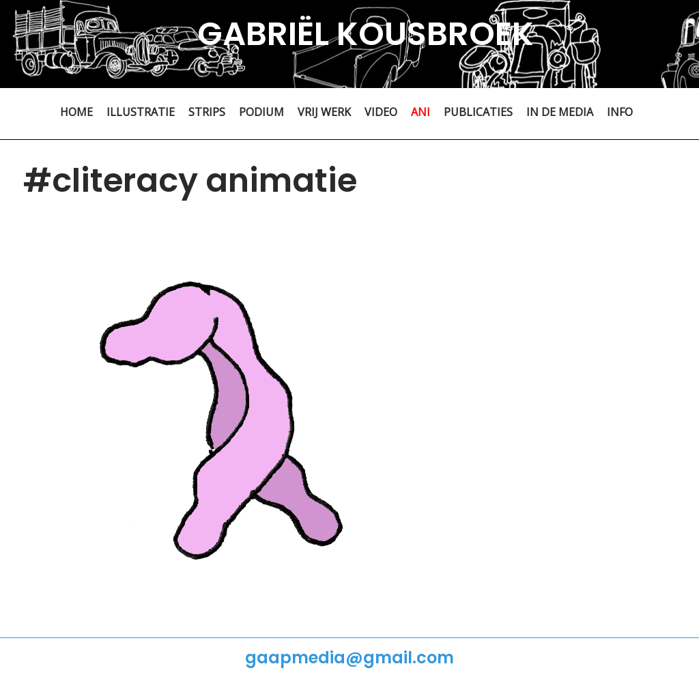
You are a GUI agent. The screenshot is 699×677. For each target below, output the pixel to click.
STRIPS (206, 111)
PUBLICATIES (478, 111)
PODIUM (261, 111)
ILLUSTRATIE (140, 111)
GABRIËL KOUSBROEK (365, 34)
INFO (620, 111)
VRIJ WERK (324, 111)
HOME (76, 111)
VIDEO (381, 111)
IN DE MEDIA (559, 111)
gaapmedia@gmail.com (349, 657)
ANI (420, 111)
